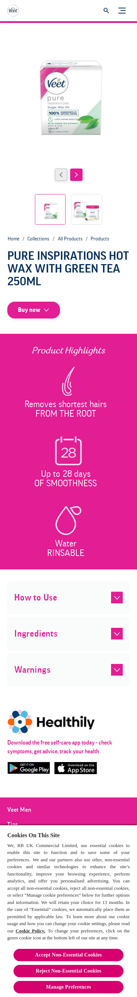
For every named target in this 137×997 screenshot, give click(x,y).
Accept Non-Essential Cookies (68, 955)
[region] (68, 910)
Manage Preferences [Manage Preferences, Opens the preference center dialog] (68, 987)
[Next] (76, 175)
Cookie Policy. (30, 931)
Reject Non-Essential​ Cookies (69, 971)
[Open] (106, 10)
